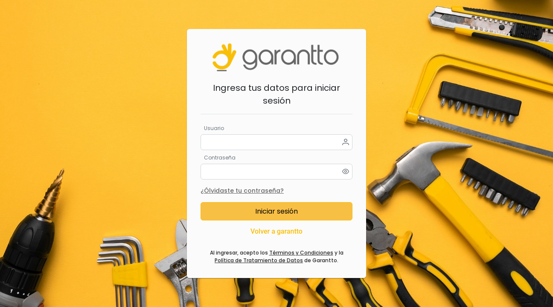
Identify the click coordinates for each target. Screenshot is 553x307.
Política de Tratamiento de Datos (259, 260)
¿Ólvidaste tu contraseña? (242, 190)
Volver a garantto (276, 231)
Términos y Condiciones (301, 252)
